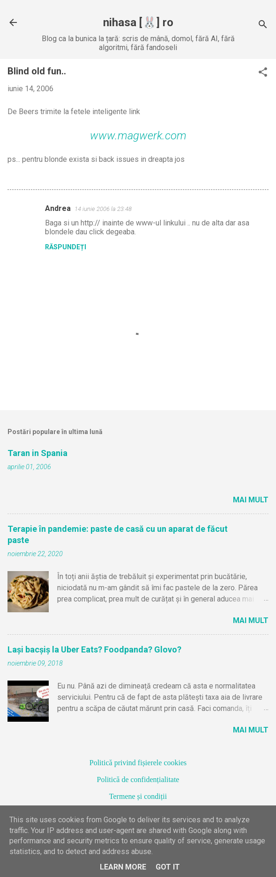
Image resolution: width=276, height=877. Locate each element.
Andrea (58, 208)
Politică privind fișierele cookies (138, 763)
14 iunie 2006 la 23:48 (103, 208)
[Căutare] (263, 25)
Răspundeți (65, 247)
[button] (263, 73)
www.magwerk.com (138, 135)
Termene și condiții (138, 796)
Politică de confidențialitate (138, 779)
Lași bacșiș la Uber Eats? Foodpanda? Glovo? (94, 649)
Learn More (123, 867)
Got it (168, 867)
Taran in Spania (37, 453)
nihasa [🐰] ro (138, 22)
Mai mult (251, 499)
